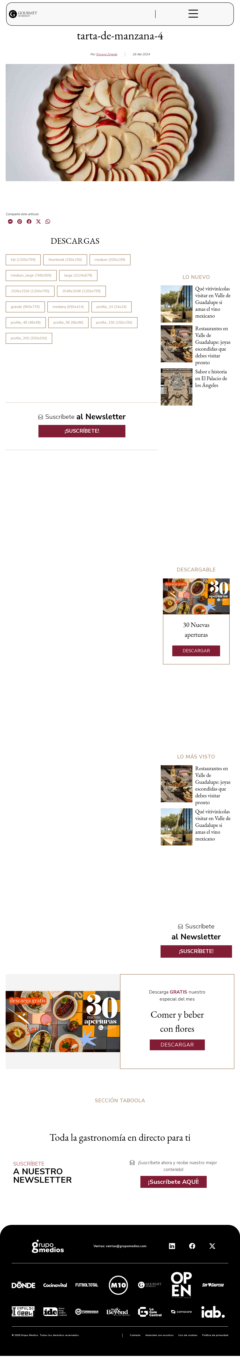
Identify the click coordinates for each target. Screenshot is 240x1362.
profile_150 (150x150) (114, 322)
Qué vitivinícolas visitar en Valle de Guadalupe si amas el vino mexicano (213, 302)
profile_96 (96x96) (68, 322)
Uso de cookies (188, 1335)
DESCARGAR (196, 651)
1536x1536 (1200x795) (30, 291)
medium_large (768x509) (31, 275)
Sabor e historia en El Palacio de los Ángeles (211, 378)
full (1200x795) (23, 259)
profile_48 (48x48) (26, 322)
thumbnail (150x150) (65, 259)
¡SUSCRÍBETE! (82, 431)
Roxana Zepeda (106, 54)
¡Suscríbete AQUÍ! (173, 1182)
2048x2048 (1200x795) (81, 291)
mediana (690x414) (68, 306)
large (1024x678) (78, 275)
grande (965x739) (25, 306)
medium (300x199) (110, 259)
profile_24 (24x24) (112, 306)
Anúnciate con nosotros (159, 1335)
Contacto (135, 1335)
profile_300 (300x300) (29, 338)
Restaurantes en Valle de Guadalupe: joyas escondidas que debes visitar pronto (212, 345)
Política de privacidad (215, 1335)
